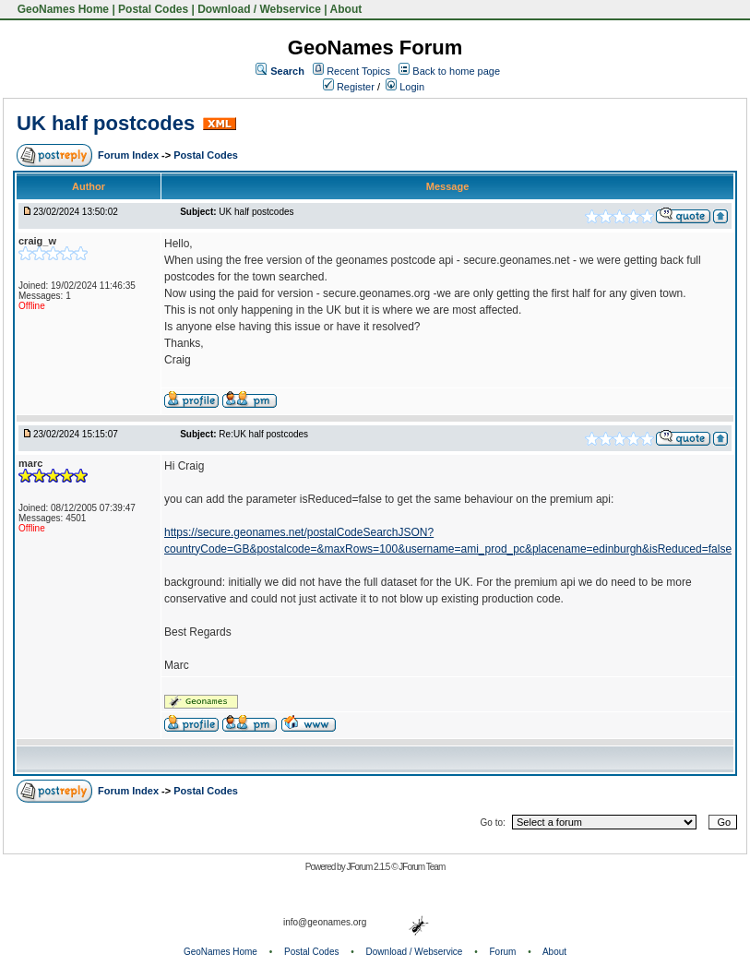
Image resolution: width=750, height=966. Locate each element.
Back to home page (456, 71)
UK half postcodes (106, 123)
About (346, 9)
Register (349, 86)
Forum (503, 952)
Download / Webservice (259, 9)
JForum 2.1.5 (368, 867)
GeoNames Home (61, 9)
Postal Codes (153, 9)
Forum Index (129, 155)
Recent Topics (358, 71)
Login (405, 86)
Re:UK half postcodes (263, 434)
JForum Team (422, 867)
